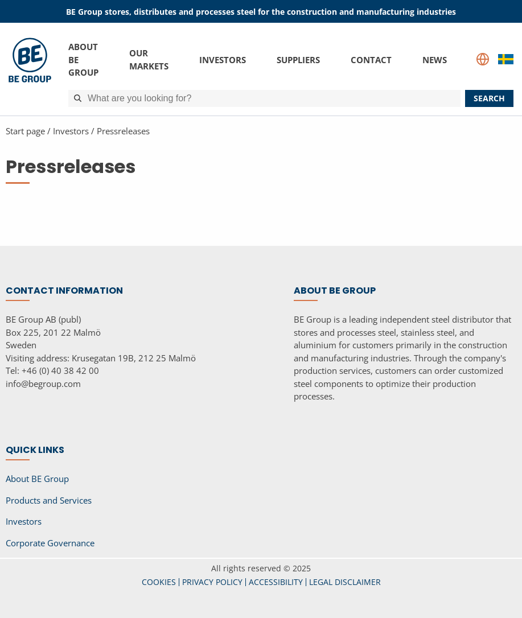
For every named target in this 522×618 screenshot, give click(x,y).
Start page (25, 131)
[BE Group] (30, 73)
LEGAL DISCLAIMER (345, 581)
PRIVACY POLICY (212, 581)
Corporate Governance (50, 543)
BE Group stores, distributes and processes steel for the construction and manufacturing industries (261, 11)
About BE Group (83, 59)
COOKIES (159, 581)
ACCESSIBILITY (276, 581)
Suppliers (298, 59)
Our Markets (148, 59)
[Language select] (483, 59)
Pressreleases (123, 131)
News (434, 59)
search (489, 98)
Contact (371, 59)
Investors (222, 59)
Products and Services (49, 500)
